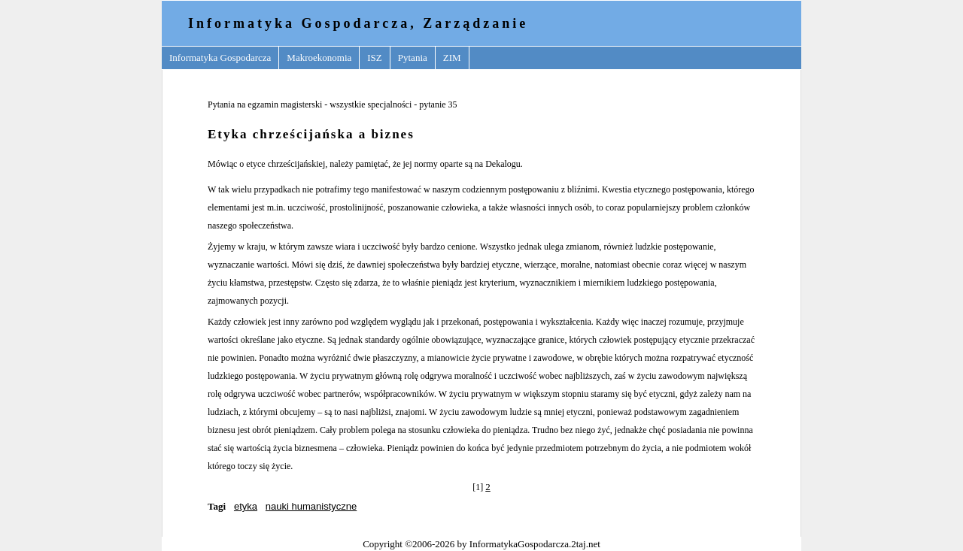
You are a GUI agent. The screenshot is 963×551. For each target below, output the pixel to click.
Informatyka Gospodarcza (220, 57)
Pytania (412, 57)
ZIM (452, 57)
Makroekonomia (319, 57)
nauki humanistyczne (311, 506)
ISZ (374, 57)
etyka (245, 506)
